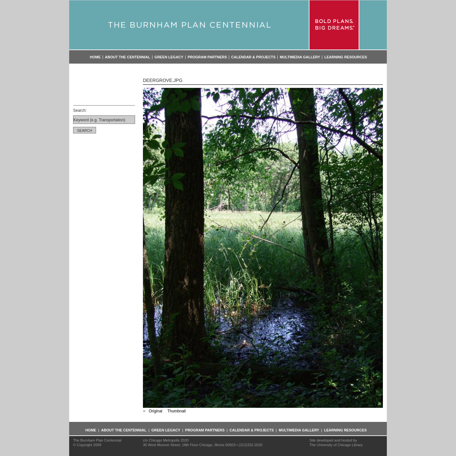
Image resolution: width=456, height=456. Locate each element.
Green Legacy (168, 57)
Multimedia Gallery (300, 57)
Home (95, 57)
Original (155, 411)
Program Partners (207, 57)
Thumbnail (176, 411)
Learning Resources (345, 57)
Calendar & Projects (253, 57)
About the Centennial (127, 57)
